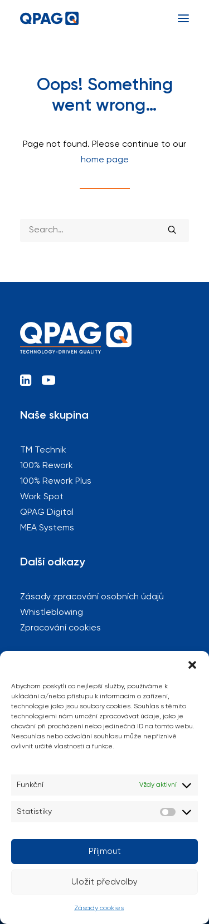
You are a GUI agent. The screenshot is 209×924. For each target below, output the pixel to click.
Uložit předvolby (104, 882)
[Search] (104, 230)
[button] (192, 664)
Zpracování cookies (60, 628)
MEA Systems (47, 528)
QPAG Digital (47, 512)
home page (105, 160)
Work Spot (42, 497)
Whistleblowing (51, 612)
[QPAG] (49, 18)
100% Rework (46, 465)
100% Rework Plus (55, 481)
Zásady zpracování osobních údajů (92, 597)
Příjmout (105, 851)
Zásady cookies (99, 908)
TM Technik (43, 450)
